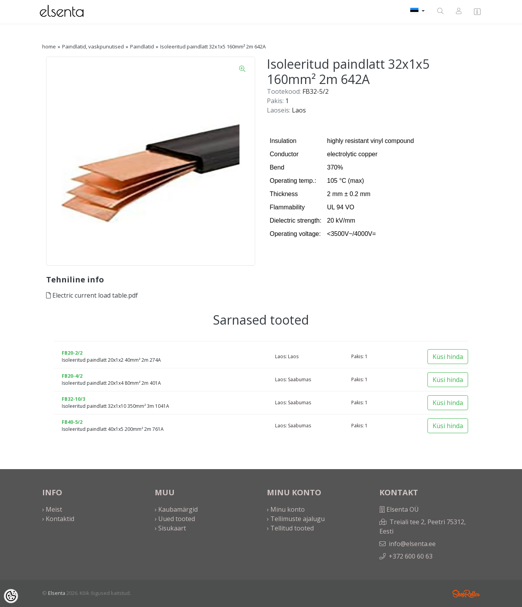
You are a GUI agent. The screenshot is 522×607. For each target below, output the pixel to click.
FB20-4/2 (72, 375)
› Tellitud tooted (290, 528)
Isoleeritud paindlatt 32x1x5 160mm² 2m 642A (213, 46)
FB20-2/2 (72, 352)
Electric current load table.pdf (92, 295)
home (49, 46)
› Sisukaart (170, 528)
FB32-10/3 (73, 399)
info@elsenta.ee (412, 543)
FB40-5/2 (72, 422)
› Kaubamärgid (176, 509)
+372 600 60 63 (411, 556)
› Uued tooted (175, 518)
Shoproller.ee (466, 594)
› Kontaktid (58, 518)
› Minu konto (286, 509)
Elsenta (56, 592)
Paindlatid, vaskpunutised (93, 46)
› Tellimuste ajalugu (296, 518)
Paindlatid (142, 46)
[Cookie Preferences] (11, 596)
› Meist (52, 509)
